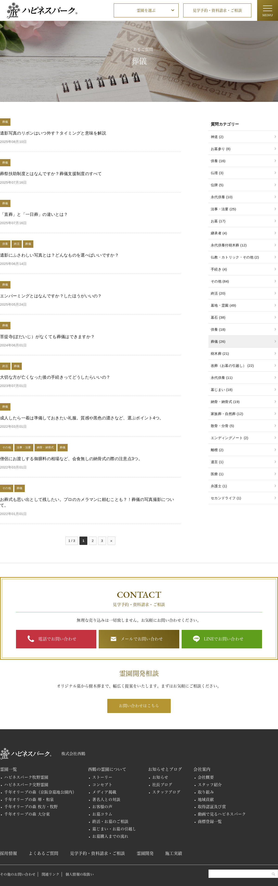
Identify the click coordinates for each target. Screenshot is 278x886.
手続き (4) (219, 269)
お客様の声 (102, 807)
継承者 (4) (219, 233)
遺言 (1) (217, 462)
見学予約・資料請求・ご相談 (217, 10)
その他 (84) (220, 281)
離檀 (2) (217, 450)
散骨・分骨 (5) (222, 426)
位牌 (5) (217, 185)
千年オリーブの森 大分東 (27, 814)
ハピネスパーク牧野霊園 (26, 777)
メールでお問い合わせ (142, 639)
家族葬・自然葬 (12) (227, 414)
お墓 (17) (218, 221)
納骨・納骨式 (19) (225, 402)
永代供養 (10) (222, 197)
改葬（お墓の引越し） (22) (232, 366)
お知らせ (160, 777)
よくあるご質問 (43, 853)
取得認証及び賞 (212, 807)
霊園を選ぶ (146, 10)
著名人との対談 (106, 799)
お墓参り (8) (221, 149)
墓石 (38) (218, 317)
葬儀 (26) (218, 341)
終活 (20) (218, 293)
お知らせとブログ (165, 769)
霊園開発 (145, 853)
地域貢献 (206, 799)
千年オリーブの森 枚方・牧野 (31, 807)
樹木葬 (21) (220, 353)
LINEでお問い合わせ (224, 639)
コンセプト (102, 785)
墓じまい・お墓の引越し (114, 829)
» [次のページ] (111, 541)
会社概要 (206, 777)
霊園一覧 (8, 769)
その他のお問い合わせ (17, 874)
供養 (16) (218, 161)
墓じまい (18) (222, 390)
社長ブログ (162, 785)
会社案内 (201, 769)
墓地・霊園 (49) (223, 305)
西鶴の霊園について (107, 769)
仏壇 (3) (217, 173)
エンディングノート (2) (229, 438)
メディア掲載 (104, 792)
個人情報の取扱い (80, 874)
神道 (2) (217, 137)
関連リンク (51, 874)
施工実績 (173, 853)
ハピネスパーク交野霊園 (26, 785)
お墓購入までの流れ (110, 836)
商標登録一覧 (210, 821)
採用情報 (8, 853)
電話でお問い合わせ (57, 639)
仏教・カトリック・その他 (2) (235, 257)
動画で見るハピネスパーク (222, 814)
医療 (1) (217, 474)
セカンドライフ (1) (226, 498)
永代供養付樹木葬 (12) (229, 245)
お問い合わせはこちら (139, 706)
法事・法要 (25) (223, 209)
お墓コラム (102, 814)
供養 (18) (218, 329)
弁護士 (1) (219, 486)
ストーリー (102, 777)
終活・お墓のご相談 (110, 821)
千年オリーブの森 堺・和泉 (29, 799)
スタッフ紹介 (210, 785)
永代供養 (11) (222, 378)
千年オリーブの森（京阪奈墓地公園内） (40, 792)
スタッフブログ (166, 792)
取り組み (206, 792)
